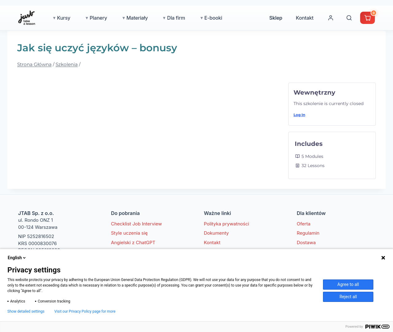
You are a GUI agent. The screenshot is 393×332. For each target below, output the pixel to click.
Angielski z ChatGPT (133, 242)
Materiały (137, 18)
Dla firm (176, 18)
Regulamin (308, 233)
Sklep (275, 18)
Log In (299, 114)
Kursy (63, 18)
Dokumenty (216, 233)
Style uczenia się (129, 233)
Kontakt (304, 18)
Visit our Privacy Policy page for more (84, 311)
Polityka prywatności (226, 224)
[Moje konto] (330, 18)
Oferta (304, 224)
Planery (98, 18)
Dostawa (306, 242)
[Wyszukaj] (349, 18)
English (17, 257)
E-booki (213, 18)
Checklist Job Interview (136, 224)
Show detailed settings (26, 311)
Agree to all (348, 284)
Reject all (348, 296)
